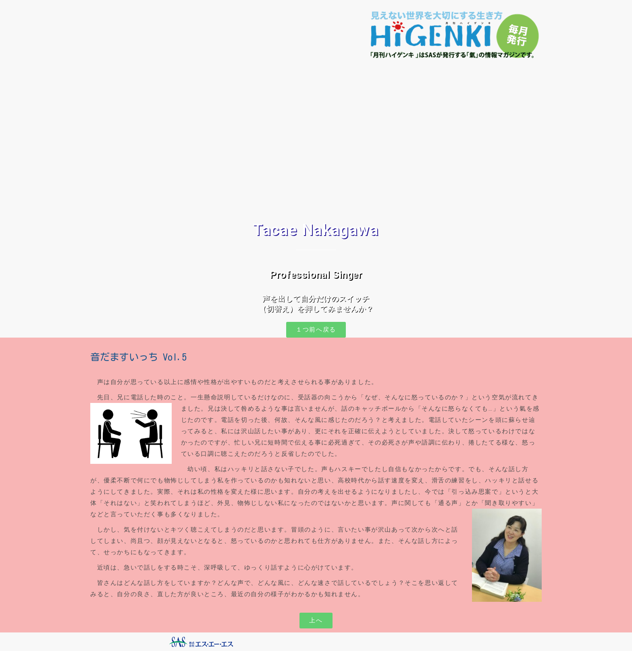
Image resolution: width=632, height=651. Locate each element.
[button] (316, 330)
